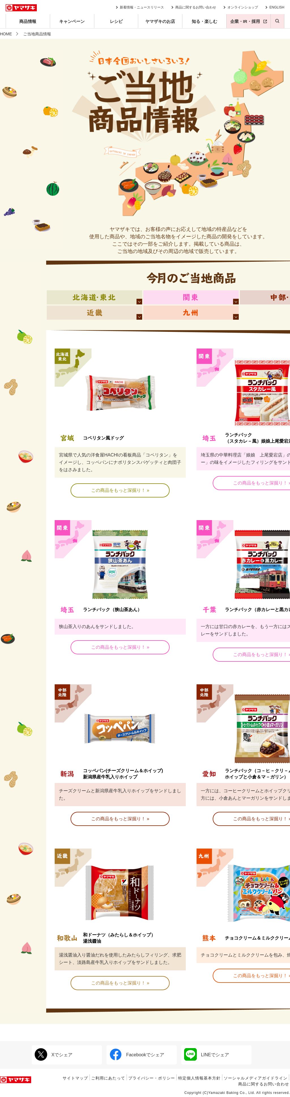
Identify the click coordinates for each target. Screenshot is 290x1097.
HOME (6, 34)
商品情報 (27, 21)
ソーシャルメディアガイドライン (255, 1078)
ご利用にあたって (108, 1078)
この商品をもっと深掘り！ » (120, 490)
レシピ (116, 21)
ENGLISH (276, 7)
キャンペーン (72, 21)
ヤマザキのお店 (160, 21)
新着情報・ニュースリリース (142, 7)
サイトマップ (75, 1078)
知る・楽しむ (204, 21)
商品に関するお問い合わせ (195, 7)
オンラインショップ (242, 7)
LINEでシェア (206, 1054)
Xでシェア (53, 1054)
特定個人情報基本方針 (199, 1078)
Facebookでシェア (136, 1054)
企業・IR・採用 (245, 21)
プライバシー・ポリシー (151, 1078)
